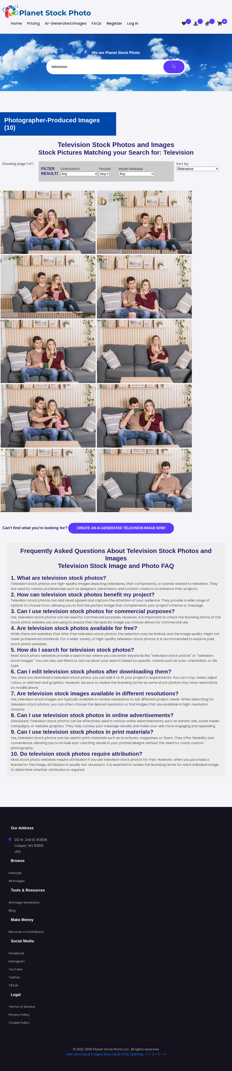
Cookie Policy (19, 1022)
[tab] (116, 1061)
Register (114, 23)
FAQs (97, 23)
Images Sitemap (104, 1054)
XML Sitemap (77, 1054)
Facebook (16, 953)
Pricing (33, 23)
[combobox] (116, 66)
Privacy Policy (19, 1014)
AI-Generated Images (66, 23)
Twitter (14, 977)
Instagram (17, 961)
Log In (132, 23)
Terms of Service (22, 1006)
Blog (12, 910)
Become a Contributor (26, 931)
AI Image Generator (24, 902)
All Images (17, 881)
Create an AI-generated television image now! (121, 528)
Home (16, 23)
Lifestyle (15, 873)
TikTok (13, 985)
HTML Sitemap (132, 1054)
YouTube (16, 969)
